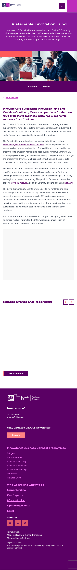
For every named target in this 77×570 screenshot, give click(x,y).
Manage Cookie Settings (18, 538)
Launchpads (13, 473)
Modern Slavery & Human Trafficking (24, 535)
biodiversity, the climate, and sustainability (23, 144)
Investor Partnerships (17, 469)
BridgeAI (11, 453)
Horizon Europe (14, 457)
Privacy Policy (13, 531)
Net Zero (68, 182)
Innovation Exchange (17, 461)
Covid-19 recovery (19, 182)
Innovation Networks (17, 465)
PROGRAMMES (12, 97)
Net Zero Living (14, 477)
